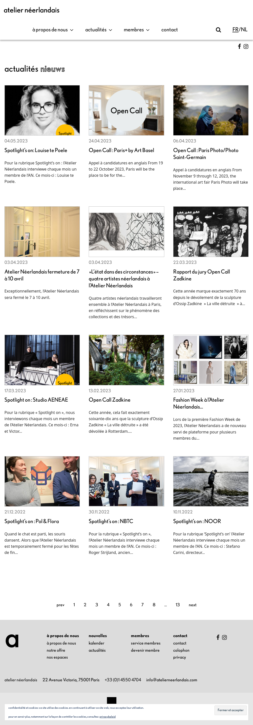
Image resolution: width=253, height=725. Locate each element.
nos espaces (57, 657)
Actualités (99, 30)
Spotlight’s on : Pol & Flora (31, 521)
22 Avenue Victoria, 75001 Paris (71, 680)
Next (192, 605)
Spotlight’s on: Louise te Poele (35, 150)
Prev (60, 605)
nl (244, 30)
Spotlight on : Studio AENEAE (36, 400)
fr (235, 30)
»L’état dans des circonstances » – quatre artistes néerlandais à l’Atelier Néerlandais (124, 279)
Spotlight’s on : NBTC (111, 521)
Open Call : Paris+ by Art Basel (121, 150)
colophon (181, 650)
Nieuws (53, 68)
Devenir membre (145, 650)
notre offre (56, 650)
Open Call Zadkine (109, 400)
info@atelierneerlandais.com (171, 680)
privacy (179, 657)
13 (178, 605)
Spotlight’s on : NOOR (197, 521)
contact (169, 30)
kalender (96, 643)
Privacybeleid (108, 716)
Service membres (146, 643)
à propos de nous (53, 30)
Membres (137, 30)
